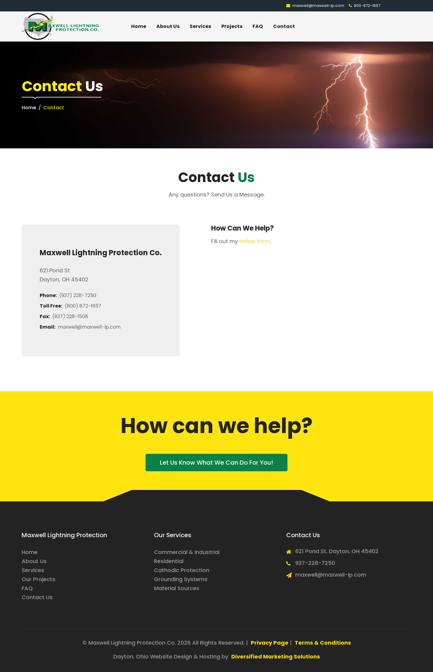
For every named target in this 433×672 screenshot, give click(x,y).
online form (254, 241)
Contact (284, 26)
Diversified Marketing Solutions (275, 656)
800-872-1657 (364, 5)
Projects (231, 26)
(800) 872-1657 (83, 305)
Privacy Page (269, 642)
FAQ (258, 26)
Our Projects (38, 579)
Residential (168, 561)
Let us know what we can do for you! (216, 462)
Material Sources (176, 588)
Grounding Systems (180, 579)
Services (200, 26)
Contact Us (37, 597)
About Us (168, 26)
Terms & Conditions (323, 642)
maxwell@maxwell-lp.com (315, 5)
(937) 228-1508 (70, 316)
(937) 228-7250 (77, 295)
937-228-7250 (315, 563)
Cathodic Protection (181, 570)
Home (138, 26)
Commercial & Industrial (187, 552)
